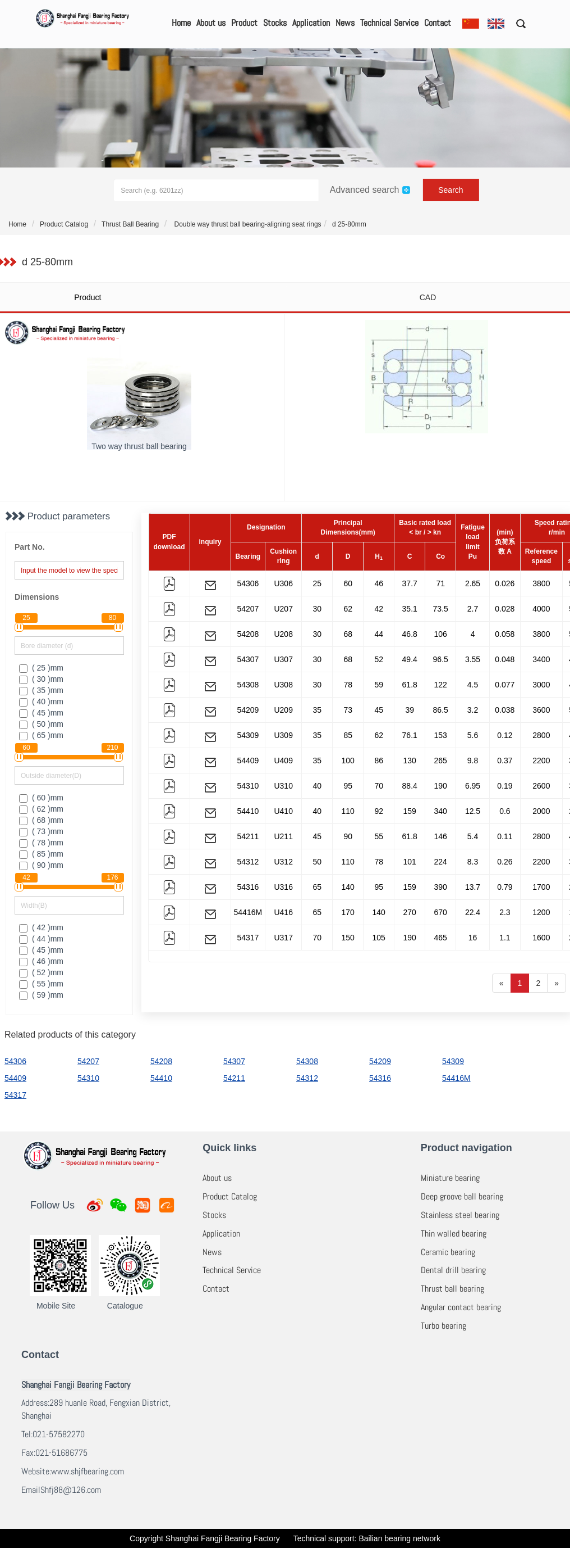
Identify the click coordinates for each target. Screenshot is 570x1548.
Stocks (275, 23)
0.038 (504, 709)
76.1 (409, 735)
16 (472, 937)
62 (347, 608)
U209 (283, 709)
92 (378, 811)
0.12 (504, 735)
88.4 (409, 785)
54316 (248, 886)
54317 (248, 937)
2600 (541, 785)
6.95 (472, 785)
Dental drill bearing (453, 1270)
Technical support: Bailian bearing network (366, 1538)
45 (378, 709)
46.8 (409, 634)
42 (378, 608)
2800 (541, 735)
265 (440, 760)
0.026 (504, 583)
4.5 (472, 684)
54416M (248, 912)
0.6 (504, 811)
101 (409, 861)
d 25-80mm (349, 224)
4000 (541, 608)
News (345, 23)
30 (316, 608)
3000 (541, 684)
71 (440, 583)
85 (347, 735)
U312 (283, 861)
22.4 (472, 912)
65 (316, 886)
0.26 (504, 861)
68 (347, 634)
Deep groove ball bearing (462, 1196)
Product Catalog (64, 224)
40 (316, 785)
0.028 (504, 608)
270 (409, 912)
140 (348, 886)
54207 (248, 608)
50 (316, 861)
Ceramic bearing (448, 1252)
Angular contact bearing (461, 1307)
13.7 (472, 886)
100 (348, 760)
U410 (283, 811)
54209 (248, 709)
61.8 (409, 684)
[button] (517, 23)
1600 (541, 937)
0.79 (504, 886)
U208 (283, 634)
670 (440, 912)
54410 (248, 811)
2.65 (472, 583)
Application (311, 23)
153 (440, 735)
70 (378, 785)
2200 (541, 760)
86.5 (440, 709)
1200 (541, 912)
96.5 (440, 659)
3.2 (472, 709)
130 (409, 760)
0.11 (504, 836)
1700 (541, 886)
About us (211, 23)
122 (440, 684)
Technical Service (389, 23)
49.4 (409, 659)
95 (347, 785)
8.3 (472, 861)
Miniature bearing (450, 1178)
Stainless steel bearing (460, 1215)
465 (440, 937)
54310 (248, 785)
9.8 (472, 760)
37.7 (409, 583)
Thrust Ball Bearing (130, 224)
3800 (541, 583)
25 (316, 583)
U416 (283, 912)
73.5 (440, 608)
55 (378, 836)
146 (440, 836)
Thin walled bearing (453, 1233)
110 (348, 811)
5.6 (472, 735)
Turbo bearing (443, 1326)
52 (378, 659)
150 (348, 937)
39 (409, 709)
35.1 (409, 608)
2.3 (504, 912)
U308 (283, 684)
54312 (248, 861)
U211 (283, 836)
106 (440, 634)
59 (378, 684)
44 (378, 634)
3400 (541, 659)
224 (440, 861)
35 (316, 709)
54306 (248, 583)
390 (440, 886)
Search (450, 189)
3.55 (472, 659)
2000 (541, 811)
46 (378, 583)
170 (348, 912)
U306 (283, 583)
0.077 (504, 684)
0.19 (504, 785)
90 (347, 836)
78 (347, 684)
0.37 (504, 760)
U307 (283, 659)
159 (409, 811)
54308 (248, 684)
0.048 (504, 659)
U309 (283, 735)
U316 (283, 886)
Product (244, 23)
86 (378, 760)
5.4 (472, 836)
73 (347, 709)
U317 (283, 937)
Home (181, 23)
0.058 (504, 634)
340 (440, 811)
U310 (283, 785)
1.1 (504, 937)
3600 (541, 709)
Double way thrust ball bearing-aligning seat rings (246, 224)
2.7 (472, 608)
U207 (283, 608)
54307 (248, 659)
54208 (248, 634)
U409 (283, 760)
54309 (248, 735)
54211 (248, 836)
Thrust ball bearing (452, 1288)
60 (347, 583)
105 (379, 937)
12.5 (472, 811)
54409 (248, 760)
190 (440, 785)
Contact (437, 23)
